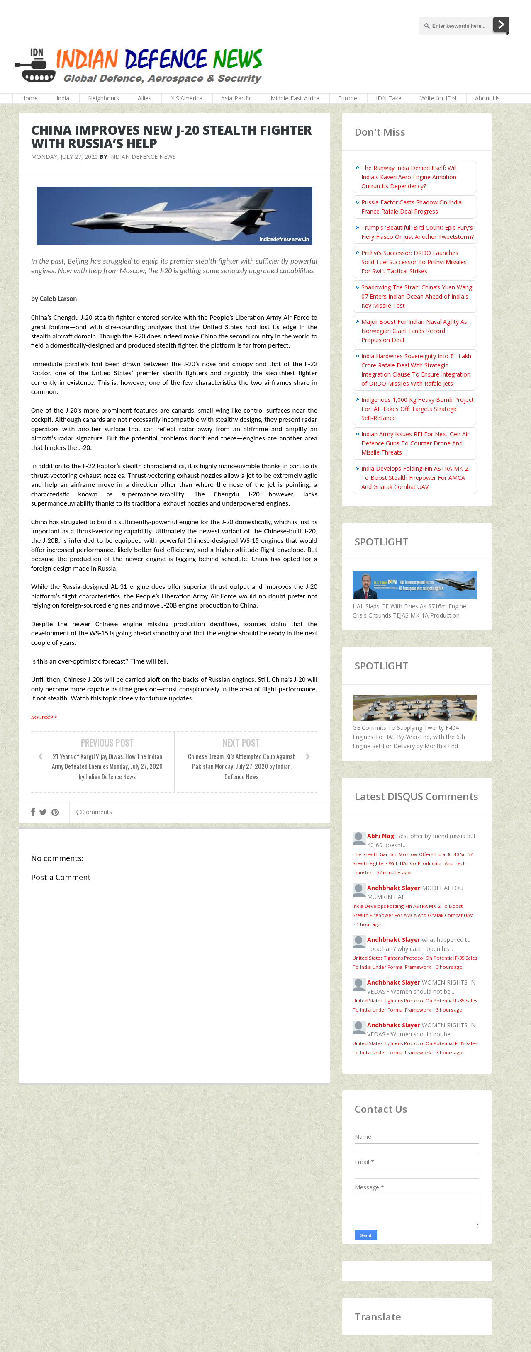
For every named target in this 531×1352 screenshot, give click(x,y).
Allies (144, 98)
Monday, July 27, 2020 (64, 156)
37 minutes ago (394, 872)
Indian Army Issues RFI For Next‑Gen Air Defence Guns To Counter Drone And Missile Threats (415, 443)
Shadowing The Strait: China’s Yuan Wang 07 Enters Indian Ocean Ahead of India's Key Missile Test (416, 296)
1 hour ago (368, 924)
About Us (487, 98)
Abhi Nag (381, 836)
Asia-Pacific (236, 98)
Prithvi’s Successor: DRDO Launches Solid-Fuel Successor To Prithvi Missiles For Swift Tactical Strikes (414, 262)
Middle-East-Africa (294, 98)
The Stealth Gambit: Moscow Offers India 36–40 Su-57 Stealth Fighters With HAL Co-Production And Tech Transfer (413, 863)
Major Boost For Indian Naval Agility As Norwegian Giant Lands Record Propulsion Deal (414, 331)
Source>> (44, 716)
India (62, 98)
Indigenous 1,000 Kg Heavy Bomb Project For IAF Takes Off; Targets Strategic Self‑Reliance (417, 409)
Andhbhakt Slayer (393, 888)
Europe (347, 98)
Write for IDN (438, 98)
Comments (94, 812)
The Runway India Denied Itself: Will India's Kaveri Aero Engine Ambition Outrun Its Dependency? (409, 177)
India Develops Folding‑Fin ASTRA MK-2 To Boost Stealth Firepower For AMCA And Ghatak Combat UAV (414, 477)
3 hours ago (449, 967)
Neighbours (103, 98)
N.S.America (186, 98)
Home (29, 98)
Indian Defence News (142, 156)
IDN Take (389, 98)
